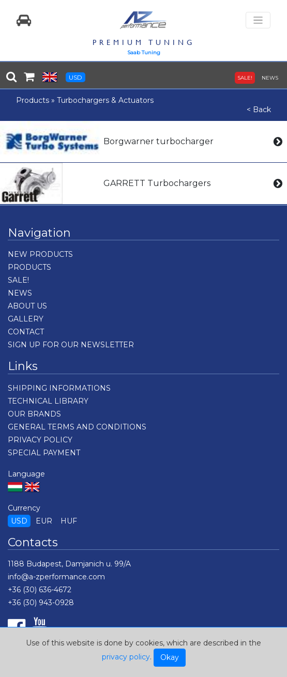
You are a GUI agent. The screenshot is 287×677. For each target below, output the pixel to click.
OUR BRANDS (34, 414)
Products (32, 100)
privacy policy (126, 656)
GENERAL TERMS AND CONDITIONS (77, 427)
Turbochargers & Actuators (105, 100)
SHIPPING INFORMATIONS (59, 388)
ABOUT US (27, 306)
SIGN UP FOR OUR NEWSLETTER (71, 344)
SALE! (244, 77)
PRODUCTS (29, 267)
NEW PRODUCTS (40, 254)
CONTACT (26, 331)
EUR (44, 521)
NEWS (270, 77)
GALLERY (25, 319)
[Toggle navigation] (258, 20)
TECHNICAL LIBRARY (48, 401)
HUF (69, 521)
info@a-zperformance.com (56, 576)
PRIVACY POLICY (40, 439)
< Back (259, 109)
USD (75, 77)
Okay (169, 657)
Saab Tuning (143, 52)
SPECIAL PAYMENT (44, 452)
